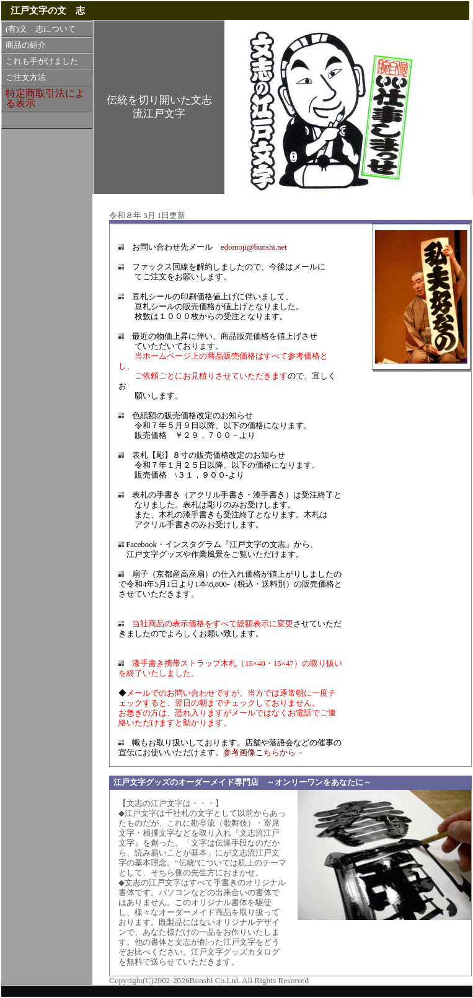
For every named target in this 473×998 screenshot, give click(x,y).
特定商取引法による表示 (45, 98)
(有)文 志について (41, 29)
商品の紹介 (26, 45)
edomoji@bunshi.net (254, 247)
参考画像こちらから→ (263, 752)
